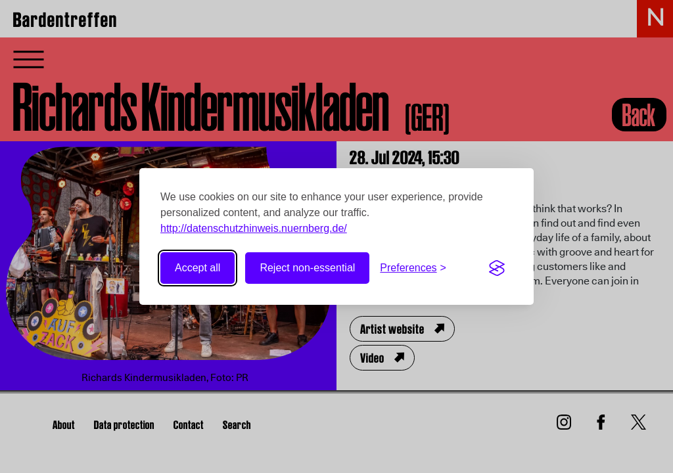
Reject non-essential (307, 267)
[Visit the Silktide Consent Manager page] (497, 268)
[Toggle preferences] (413, 268)
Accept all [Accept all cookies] (197, 267)
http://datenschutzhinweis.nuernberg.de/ (253, 228)
